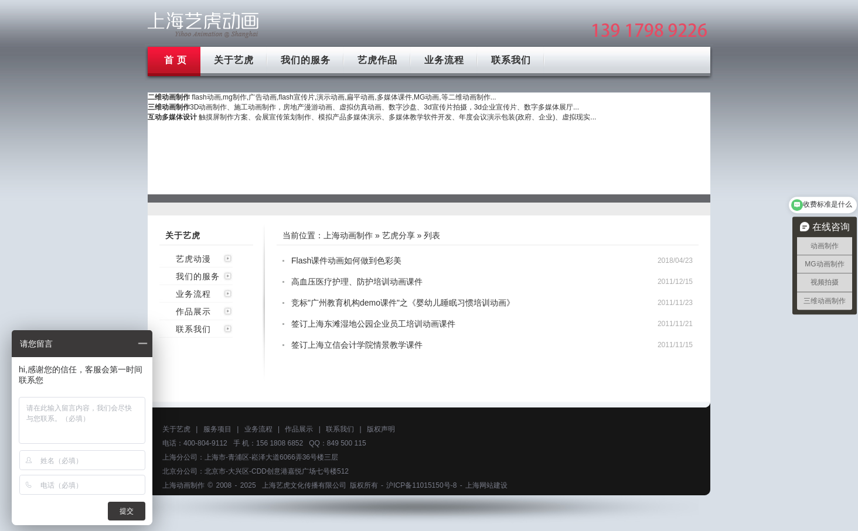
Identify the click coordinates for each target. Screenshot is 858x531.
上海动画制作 (348, 235)
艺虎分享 (398, 235)
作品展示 (193, 311)
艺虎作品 (377, 60)
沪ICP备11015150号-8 (421, 485)
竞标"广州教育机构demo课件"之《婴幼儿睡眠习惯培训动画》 (403, 302)
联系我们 (511, 60)
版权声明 (381, 429)
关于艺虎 (234, 60)
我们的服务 (306, 60)
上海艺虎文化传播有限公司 (304, 485)
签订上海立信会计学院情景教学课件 (357, 345)
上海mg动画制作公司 (203, 25)
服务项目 (217, 429)
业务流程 (444, 60)
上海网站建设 (486, 485)
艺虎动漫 (193, 258)
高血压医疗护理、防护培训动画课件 (357, 281)
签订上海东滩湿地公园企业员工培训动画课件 (373, 323)
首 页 (175, 60)
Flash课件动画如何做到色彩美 (346, 260)
